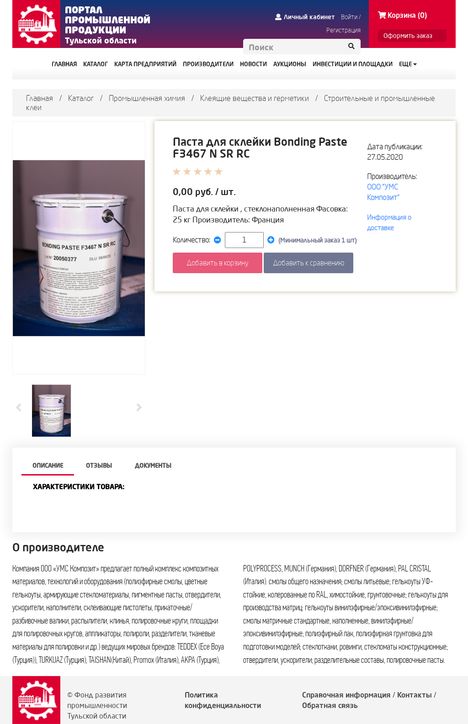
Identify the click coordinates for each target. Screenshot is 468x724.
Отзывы (99, 465)
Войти (349, 17)
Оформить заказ (407, 36)
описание (47, 465)
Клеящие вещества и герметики (254, 98)
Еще (408, 64)
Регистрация (343, 30)
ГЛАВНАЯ (64, 64)
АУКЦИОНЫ (289, 64)
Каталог (81, 98)
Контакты (414, 694)
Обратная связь (330, 705)
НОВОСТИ (253, 64)
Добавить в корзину (217, 262)
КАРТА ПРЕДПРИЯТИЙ (145, 64)
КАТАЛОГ (95, 64)
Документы (153, 465)
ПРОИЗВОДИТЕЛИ (208, 64)
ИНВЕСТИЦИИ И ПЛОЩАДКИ (353, 64)
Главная (39, 98)
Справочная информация (346, 694)
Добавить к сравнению (308, 262)
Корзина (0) (402, 15)
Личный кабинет (305, 17)
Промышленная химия (147, 98)
